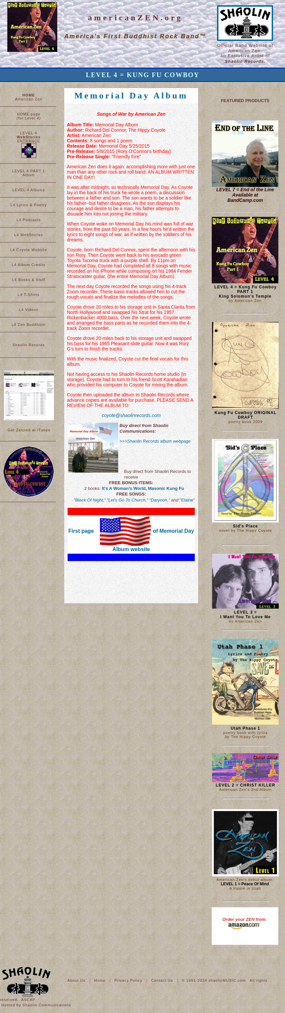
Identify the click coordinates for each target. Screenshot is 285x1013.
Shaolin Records (28, 345)
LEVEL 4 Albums (28, 190)
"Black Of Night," (90, 500)
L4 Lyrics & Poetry (29, 205)
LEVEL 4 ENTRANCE (28, 144)
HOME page (29, 116)
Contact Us (162, 980)
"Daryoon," (159, 500)
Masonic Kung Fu (166, 488)
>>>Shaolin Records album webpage (155, 441)
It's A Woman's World (123, 488)
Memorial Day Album (131, 95)
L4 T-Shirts (28, 295)
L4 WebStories (28, 235)
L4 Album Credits (28, 265)
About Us (77, 980)
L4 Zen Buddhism (29, 325)
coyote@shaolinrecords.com (131, 415)
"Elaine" (186, 500)
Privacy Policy (128, 980)
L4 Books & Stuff (28, 280)
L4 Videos (29, 310)
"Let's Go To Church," (127, 500)
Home (100, 980)
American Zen (28, 97)
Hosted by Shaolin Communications (36, 1005)
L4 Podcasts (29, 220)
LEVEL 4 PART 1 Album (28, 173)
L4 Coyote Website (28, 250)
